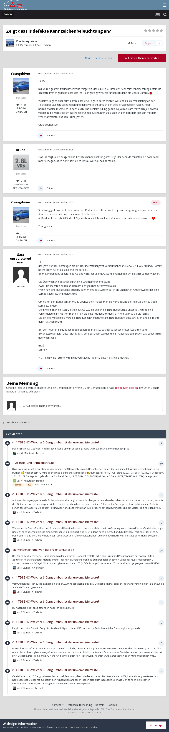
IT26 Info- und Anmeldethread (33, 463)
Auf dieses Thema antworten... (42, 405)
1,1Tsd (21, 104)
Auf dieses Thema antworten (142, 58)
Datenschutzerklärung (79, 705)
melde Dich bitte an (126, 387)
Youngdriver (29, 41)
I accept (156, 725)
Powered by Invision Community (84, 712)
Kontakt (99, 705)
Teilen (132, 43)
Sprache (58, 705)
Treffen (40, 480)
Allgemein (39, 567)
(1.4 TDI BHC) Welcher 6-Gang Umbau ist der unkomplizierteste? (55, 442)
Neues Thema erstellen (98, 58)
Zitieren (51, 135)
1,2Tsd (21, 180)
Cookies (112, 705)
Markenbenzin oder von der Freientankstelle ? (43, 550)
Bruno (21, 150)
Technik (46, 45)
